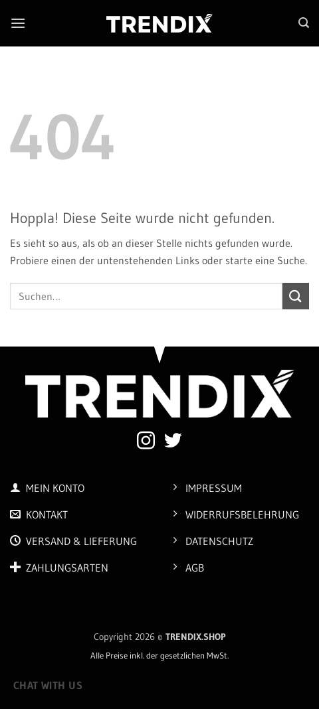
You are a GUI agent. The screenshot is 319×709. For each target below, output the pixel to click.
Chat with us (48, 685)
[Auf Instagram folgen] (146, 442)
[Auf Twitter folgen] (173, 442)
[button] (18, 23)
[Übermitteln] (295, 296)
